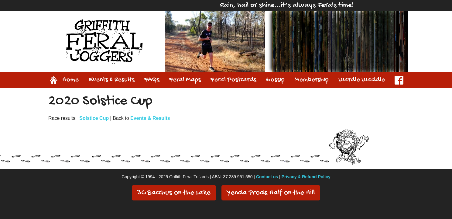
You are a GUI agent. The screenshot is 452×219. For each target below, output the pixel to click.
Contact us (267, 176)
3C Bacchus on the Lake (174, 193)
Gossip (275, 80)
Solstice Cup (94, 118)
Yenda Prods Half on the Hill (271, 193)
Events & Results (111, 80)
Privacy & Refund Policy (306, 176)
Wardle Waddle (361, 80)
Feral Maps (185, 80)
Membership (311, 80)
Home (57, 80)
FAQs (151, 80)
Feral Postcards (233, 80)
